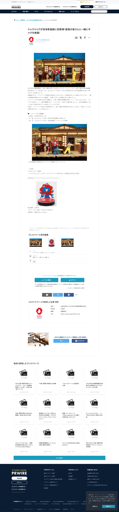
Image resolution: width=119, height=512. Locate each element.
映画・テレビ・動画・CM (44, 257)
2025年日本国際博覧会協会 (34, 20)
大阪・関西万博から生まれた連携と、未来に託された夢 (23, 414)
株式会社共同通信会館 (58, 501)
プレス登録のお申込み (92, 482)
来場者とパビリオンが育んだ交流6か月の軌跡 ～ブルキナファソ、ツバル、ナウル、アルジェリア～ (47, 416)
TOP (17, 20)
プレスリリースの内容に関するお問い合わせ (97, 485)
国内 (85, 2)
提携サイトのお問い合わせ (93, 479)
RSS (72, 509)
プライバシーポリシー (101, 494)
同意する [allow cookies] (108, 506)
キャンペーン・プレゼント (50, 252)
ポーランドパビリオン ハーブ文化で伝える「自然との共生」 (94, 415)
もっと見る (59, 458)
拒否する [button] (95, 506)
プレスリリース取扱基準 (54, 509)
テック (36, 11)
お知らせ (70, 473)
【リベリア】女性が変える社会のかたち (71, 444)
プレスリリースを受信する (70, 7)
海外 (100, 2)
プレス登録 (46, 280)
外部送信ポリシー (41, 509)
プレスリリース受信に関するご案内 (76, 288)
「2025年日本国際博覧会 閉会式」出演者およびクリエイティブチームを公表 (94, 385)
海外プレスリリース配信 (49, 476)
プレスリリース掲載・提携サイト (51, 485)
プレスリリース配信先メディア (50, 482)
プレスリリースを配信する (53, 7)
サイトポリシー (16, 509)
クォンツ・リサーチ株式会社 (41, 503)
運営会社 (65, 509)
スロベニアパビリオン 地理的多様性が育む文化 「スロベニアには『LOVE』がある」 (24, 445)
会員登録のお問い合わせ (93, 473)
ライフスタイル (48, 11)
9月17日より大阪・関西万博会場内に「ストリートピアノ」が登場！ (94, 445)
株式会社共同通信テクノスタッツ (70, 503)
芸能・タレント (36, 257)
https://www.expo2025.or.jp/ (70, 314)
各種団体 (22, 20)
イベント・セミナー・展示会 (38, 252)
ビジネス (14, 11)
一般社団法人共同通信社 (30, 501)
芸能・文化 (62, 11)
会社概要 (70, 476)
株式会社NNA (28, 503)
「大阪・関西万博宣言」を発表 (47, 383)
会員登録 (86, 7)
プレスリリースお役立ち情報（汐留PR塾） (53, 479)
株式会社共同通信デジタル (73, 501)
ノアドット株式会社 (55, 503)
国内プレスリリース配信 (49, 473)
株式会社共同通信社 (44, 501)
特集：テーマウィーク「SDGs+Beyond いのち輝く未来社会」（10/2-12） (70, 415)
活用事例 (46, 488)
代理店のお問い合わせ (92, 476)
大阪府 (34, 262)
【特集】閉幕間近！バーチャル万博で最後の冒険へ (47, 444)
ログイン (101, 7)
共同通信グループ (72, 479)
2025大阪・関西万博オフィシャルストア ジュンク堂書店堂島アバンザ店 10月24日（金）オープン (23, 386)
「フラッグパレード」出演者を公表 (70, 384)
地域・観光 (26, 11)
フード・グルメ (75, 11)
